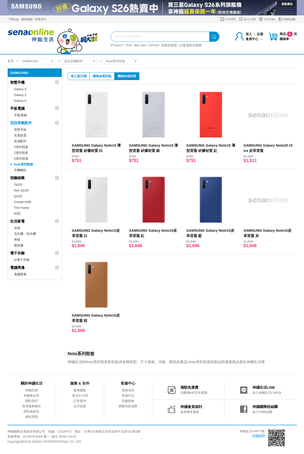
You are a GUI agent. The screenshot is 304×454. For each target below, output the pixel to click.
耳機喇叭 (20, 170)
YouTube (267, 19)
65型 (17, 213)
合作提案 (80, 406)
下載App (13, 19)
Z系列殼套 (21, 153)
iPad (129, 45)
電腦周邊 (17, 267)
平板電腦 (17, 108)
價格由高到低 (102, 76)
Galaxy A (20, 100)
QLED (18, 196)
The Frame (21, 208)
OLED (18, 184)
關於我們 (31, 401)
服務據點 (27, 19)
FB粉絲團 (287, 19)
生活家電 (17, 221)
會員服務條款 (31, 406)
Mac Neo (140, 45)
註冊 (260, 34)
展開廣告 (287, 4)
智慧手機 (17, 82)
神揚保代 (40, 19)
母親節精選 (169, 45)
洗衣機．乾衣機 (25, 234)
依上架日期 (79, 76)
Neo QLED (21, 190)
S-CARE (228, 19)
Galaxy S (20, 89)
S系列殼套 (21, 147)
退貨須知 (128, 390)
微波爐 (18, 245)
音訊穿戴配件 (73, 61)
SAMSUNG (30, 61)
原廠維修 (128, 401)
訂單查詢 (80, 401)
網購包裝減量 (128, 406)
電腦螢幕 (20, 274)
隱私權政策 (31, 411)
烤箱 (17, 239)
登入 (249, 34)
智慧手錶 (20, 129)
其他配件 (20, 141)
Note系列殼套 (115, 61)
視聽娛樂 (17, 178)
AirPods (154, 45)
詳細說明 (258, 435)
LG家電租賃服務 (190, 45)
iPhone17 (117, 45)
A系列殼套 (21, 158)
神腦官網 (31, 390)
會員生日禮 (80, 395)
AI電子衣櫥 (21, 260)
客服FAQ (128, 395)
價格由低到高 (126, 76)
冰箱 (17, 228)
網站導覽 (31, 417)
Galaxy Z (20, 95)
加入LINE (247, 19)
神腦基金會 (31, 395)
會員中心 (254, 39)
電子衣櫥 (17, 253)
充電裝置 (20, 135)
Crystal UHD (22, 202)
